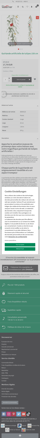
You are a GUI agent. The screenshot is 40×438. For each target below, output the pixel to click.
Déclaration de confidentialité (17, 237)
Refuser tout (20, 249)
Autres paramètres (10, 240)
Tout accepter (20, 245)
